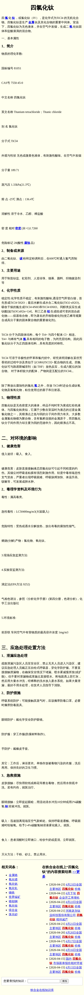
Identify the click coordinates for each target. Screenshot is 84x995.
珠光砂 (13, 914)
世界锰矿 (14, 896)
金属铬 (13, 875)
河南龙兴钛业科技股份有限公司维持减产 (66, 915)
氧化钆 (13, 888)
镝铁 (12, 892)
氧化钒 (13, 883)
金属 (31, 22)
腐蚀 (27, 242)
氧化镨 (13, 879)
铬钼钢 (13, 901)
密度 (18, 228)
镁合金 (13, 910)
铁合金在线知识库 (42, 990)
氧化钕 (13, 905)
